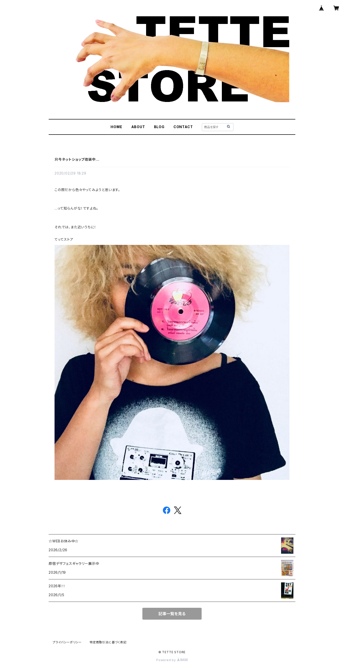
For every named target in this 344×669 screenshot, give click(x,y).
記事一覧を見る (172, 613)
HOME (116, 127)
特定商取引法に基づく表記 (108, 642)
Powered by (172, 660)
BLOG (159, 127)
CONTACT (183, 127)
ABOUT (138, 127)
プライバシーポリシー (67, 642)
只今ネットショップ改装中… (77, 159)
